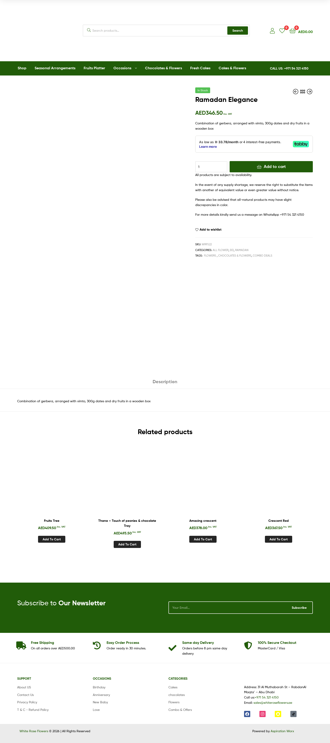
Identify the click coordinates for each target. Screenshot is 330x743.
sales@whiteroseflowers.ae (272, 702)
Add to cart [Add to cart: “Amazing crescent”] (203, 539)
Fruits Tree (51, 521)
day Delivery (198, 642)
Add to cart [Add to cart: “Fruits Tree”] (52, 539)
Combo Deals (262, 255)
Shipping (42, 642)
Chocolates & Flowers (234, 255)
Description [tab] (165, 381)
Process (123, 642)
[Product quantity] (211, 166)
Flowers (210, 255)
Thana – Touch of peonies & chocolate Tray (127, 523)
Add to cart (275, 166)
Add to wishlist (210, 229)
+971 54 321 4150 (267, 697)
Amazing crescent (202, 521)
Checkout (277, 642)
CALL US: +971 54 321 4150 (289, 68)
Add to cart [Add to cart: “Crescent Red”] (279, 539)
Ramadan (241, 250)
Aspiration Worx (282, 731)
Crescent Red (278, 521)
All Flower (220, 250)
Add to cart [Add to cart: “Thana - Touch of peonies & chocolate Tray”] (127, 544)
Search (237, 30)
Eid (232, 250)
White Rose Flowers (33, 731)
